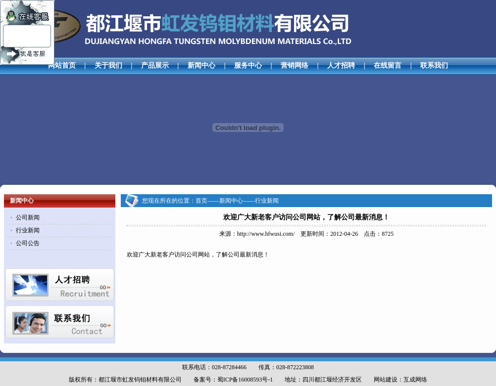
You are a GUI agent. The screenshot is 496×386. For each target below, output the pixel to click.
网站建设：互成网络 (400, 379)
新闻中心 (201, 65)
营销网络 (294, 65)
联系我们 (434, 65)
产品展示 (155, 65)
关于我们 (108, 65)
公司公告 (28, 243)
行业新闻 (28, 230)
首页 (201, 200)
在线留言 (387, 65)
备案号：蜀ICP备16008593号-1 (233, 379)
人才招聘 (341, 65)
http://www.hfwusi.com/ (266, 233)
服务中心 (248, 65)
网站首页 (62, 65)
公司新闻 (28, 217)
